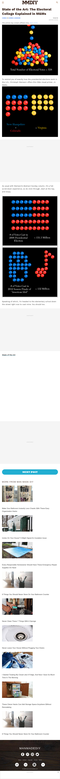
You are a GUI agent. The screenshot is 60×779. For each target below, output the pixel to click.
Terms (40, 760)
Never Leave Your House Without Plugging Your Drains (23, 648)
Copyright (30, 760)
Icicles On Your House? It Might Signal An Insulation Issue (24, 538)
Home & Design (14, 18)
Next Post (30, 472)
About (19, 760)
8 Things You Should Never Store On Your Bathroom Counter (25, 594)
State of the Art (8, 355)
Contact (25, 760)
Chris (4, 18)
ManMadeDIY (30, 748)
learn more (33, 23)
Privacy (35, 760)
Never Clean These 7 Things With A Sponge (19, 621)
